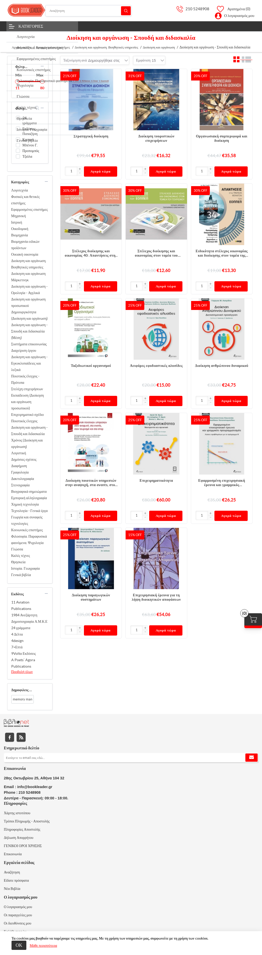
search (37, 108)
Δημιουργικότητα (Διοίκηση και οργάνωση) (29, 315)
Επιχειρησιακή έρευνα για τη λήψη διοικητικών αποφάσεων (156, 597)
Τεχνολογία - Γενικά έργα (29, 511)
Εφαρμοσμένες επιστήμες (29, 209)
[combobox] (104, 60)
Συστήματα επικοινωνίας (29, 344)
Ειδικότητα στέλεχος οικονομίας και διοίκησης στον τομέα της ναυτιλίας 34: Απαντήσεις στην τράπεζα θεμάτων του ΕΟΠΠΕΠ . (221, 253)
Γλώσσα (17, 549)
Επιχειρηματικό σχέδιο (27, 415)
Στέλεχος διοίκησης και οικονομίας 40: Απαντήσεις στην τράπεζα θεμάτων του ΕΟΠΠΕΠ (91, 253)
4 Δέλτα (17, 634)
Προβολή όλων (22, 672)
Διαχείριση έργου (23, 350)
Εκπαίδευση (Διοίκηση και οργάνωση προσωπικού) (27, 401)
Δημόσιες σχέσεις (24, 459)
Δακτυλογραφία (22, 479)
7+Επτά (17, 647)
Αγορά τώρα (100, 171)
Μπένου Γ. (30, 145)
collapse (42, 66)
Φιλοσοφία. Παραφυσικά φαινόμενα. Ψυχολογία (29, 539)
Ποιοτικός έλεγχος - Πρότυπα (25, 379)
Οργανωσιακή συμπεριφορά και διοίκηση (221, 138)
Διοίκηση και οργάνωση (28, 274)
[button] (79, 169)
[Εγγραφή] (131, 757)
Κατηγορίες (30, 26)
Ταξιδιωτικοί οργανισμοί (91, 366)
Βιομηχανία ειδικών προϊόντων (25, 244)
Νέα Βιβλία (12, 889)
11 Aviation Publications (21, 605)
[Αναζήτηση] (88, 10)
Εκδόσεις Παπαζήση (30, 131)
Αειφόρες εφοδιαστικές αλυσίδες (156, 366)
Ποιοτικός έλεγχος (24, 421)
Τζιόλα (27, 156)
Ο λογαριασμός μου (239, 15)
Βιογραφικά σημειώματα (29, 491)
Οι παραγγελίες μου (18, 915)
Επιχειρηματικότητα (156, 480)
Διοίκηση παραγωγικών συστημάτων (91, 597)
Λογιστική (18, 453)
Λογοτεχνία (19, 190)
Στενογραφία (20, 485)
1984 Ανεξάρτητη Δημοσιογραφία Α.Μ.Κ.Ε (29, 618)
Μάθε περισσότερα (43, 945)
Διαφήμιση (19, 466)
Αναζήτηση (126, 10)
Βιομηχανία (19, 235)
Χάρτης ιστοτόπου (17, 813)
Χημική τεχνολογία (25, 504)
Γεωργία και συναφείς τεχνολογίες (27, 520)
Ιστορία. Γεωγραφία (25, 568)
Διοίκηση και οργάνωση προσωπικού (28, 302)
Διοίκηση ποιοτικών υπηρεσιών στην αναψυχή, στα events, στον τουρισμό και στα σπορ (91, 482)
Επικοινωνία (13, 854)
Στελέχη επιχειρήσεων (27, 389)
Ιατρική (16, 222)
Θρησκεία (18, 562)
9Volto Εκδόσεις (23, 653)
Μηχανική (18, 216)
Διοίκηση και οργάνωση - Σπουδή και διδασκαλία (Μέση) (29, 331)
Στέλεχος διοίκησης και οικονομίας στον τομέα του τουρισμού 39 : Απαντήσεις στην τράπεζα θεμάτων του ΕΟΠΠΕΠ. (156, 253)
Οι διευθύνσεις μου (17, 923)
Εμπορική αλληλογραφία (29, 498)
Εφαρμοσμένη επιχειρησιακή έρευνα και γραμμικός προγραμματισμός (221, 482)
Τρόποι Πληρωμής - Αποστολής (27, 821)
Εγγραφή (251, 757)
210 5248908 (197, 9)
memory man (22, 699)
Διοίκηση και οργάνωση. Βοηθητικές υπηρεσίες (29, 264)
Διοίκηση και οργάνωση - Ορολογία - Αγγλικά (29, 289)
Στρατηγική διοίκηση (90, 136)
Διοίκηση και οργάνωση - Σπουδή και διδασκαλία (29, 430)
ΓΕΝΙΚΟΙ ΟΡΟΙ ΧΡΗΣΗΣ (23, 846)
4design (17, 641)
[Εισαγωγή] (71, 171)
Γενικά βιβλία (21, 575)
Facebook (9, 737)
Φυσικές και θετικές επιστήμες (25, 200)
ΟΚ (19, 945)
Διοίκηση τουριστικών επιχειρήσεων (156, 138)
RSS (21, 737)
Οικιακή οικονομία (24, 254)
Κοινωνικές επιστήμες (27, 530)
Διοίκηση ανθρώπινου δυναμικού (221, 366)
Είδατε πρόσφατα (16, 880)
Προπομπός (31, 151)
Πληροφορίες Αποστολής (22, 829)
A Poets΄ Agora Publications (23, 663)
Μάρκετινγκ (20, 280)
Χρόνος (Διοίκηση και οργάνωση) (27, 443)
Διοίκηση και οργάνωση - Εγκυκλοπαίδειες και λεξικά (29, 363)
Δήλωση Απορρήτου (18, 838)
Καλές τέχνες (20, 556)
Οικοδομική (19, 229)
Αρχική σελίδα (21, 47)
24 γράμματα (30, 120)
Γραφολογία (20, 472)
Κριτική (28, 139)
